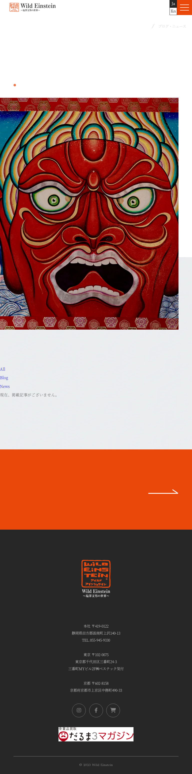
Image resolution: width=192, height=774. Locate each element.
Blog (4, 377)
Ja (173, 3)
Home (143, 25)
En (173, 11)
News (5, 386)
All (2, 368)
